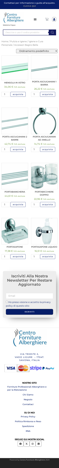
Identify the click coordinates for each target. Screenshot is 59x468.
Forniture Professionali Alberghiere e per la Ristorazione (27, 388)
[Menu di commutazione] (35, 19)
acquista (18, 94)
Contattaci (28, 404)
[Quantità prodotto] (5, 94)
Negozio (28, 399)
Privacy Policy (28, 416)
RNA (28, 431)
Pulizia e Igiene (18, 41)
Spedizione (28, 426)
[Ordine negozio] (37, 51)
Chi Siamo (28, 394)
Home (4, 41)
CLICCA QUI (29, 6)
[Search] (52, 32)
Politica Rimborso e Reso (28, 421)
